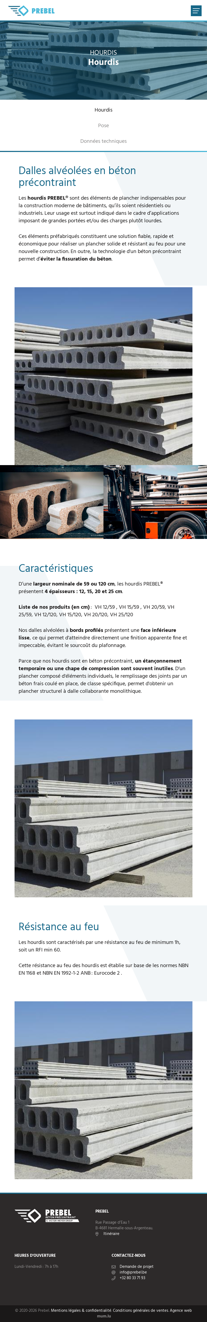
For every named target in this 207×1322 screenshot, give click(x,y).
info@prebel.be (133, 1272)
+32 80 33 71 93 (132, 1278)
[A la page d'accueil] (31, 10)
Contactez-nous (129, 1256)
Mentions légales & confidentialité (81, 1311)
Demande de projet (137, 1267)
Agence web (181, 1311)
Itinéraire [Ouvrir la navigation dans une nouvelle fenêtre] (111, 1234)
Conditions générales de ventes (140, 1311)
